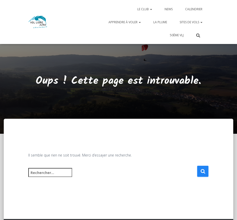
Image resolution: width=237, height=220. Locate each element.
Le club (144, 9)
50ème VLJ (177, 35)
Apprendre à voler (124, 22)
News (169, 9)
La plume (160, 22)
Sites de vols (191, 22)
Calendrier (193, 9)
